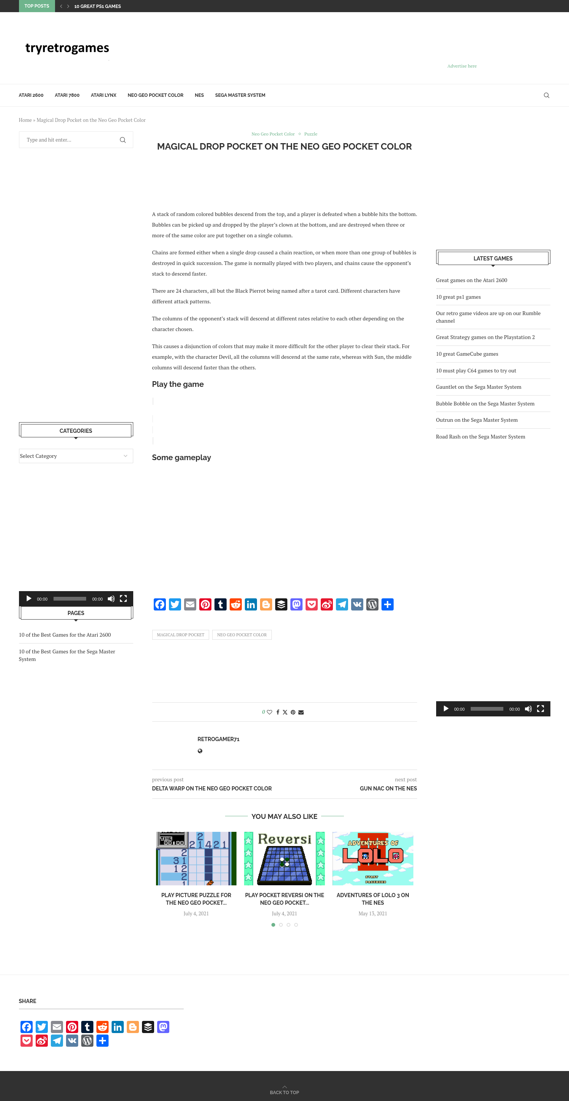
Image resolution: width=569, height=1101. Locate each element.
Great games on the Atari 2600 (472, 280)
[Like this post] (269, 711)
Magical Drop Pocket (181, 633)
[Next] (68, 6)
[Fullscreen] (540, 709)
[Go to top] (284, 1091)
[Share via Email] (301, 711)
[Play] (446, 709)
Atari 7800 (67, 95)
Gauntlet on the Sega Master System (479, 386)
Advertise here (462, 66)
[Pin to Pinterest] (293, 711)
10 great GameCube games (467, 353)
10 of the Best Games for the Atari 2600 (65, 634)
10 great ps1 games (97, 6)
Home (25, 120)
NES (199, 95)
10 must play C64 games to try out (476, 370)
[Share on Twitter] (285, 711)
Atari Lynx (104, 95)
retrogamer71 (219, 738)
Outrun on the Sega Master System (477, 419)
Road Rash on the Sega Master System (480, 436)
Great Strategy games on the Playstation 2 (485, 337)
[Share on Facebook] (277, 711)
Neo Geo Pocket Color (155, 95)
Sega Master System (240, 95)
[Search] (546, 95)
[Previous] (61, 6)
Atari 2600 (31, 95)
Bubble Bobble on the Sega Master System (485, 403)
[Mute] (528, 709)
